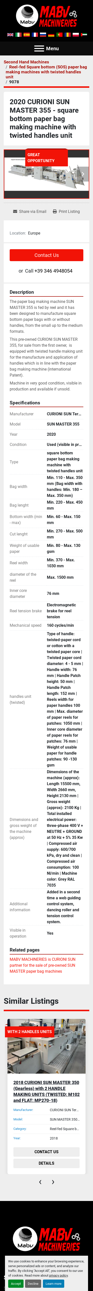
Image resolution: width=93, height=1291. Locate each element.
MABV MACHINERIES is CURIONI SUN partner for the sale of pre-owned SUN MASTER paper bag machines (42, 965)
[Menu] (39, 48)
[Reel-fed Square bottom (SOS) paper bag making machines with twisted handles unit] (46, 71)
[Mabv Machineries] (46, 1238)
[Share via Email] (30, 211)
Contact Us (46, 255)
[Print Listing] (66, 211)
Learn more (54, 1284)
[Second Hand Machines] (26, 61)
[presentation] (40, 1181)
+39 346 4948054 (53, 271)
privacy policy (58, 1275)
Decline (33, 1284)
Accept (16, 1284)
